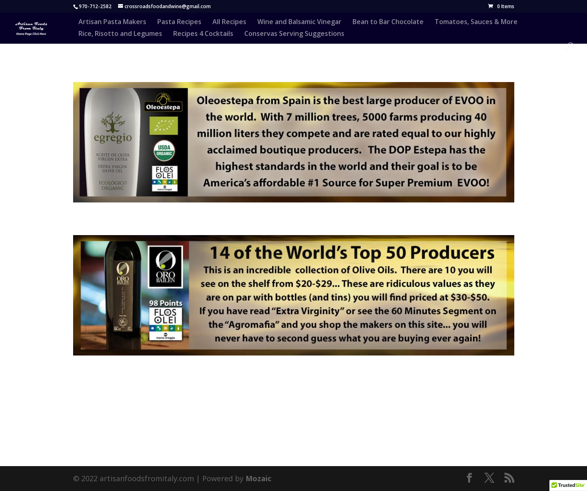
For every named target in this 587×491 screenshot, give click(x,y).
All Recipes (229, 22)
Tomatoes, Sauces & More (476, 22)
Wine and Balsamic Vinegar (299, 22)
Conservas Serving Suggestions (294, 34)
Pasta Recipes (179, 22)
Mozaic (258, 478)
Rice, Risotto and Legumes (120, 34)
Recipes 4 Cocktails (203, 34)
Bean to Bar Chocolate (388, 22)
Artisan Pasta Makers (112, 22)
